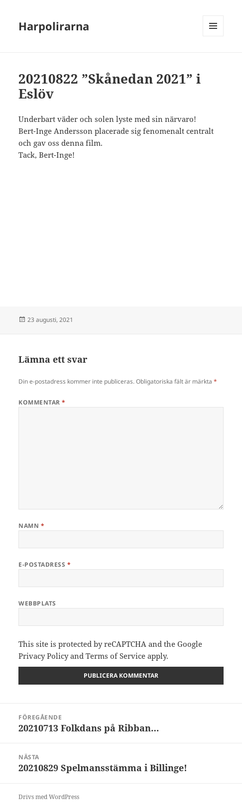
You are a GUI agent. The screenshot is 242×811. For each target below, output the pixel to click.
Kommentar (41, 402)
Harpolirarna (53, 25)
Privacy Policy (43, 656)
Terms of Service (115, 656)
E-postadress (44, 564)
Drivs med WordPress (48, 797)
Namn (31, 525)
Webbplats (37, 603)
